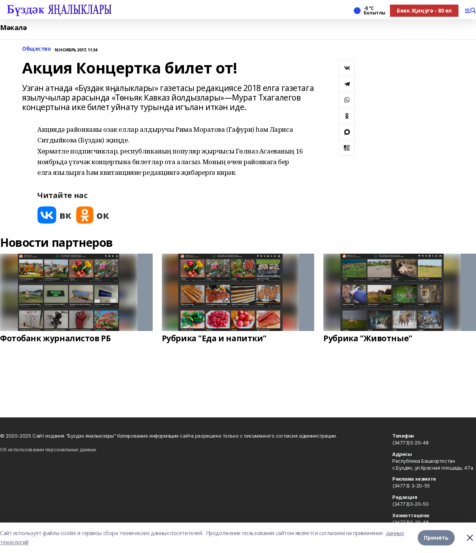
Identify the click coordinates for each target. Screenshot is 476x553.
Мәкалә (13, 28)
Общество (36, 49)
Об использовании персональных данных (48, 449)
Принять (436, 537)
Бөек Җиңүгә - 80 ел (424, 10)
